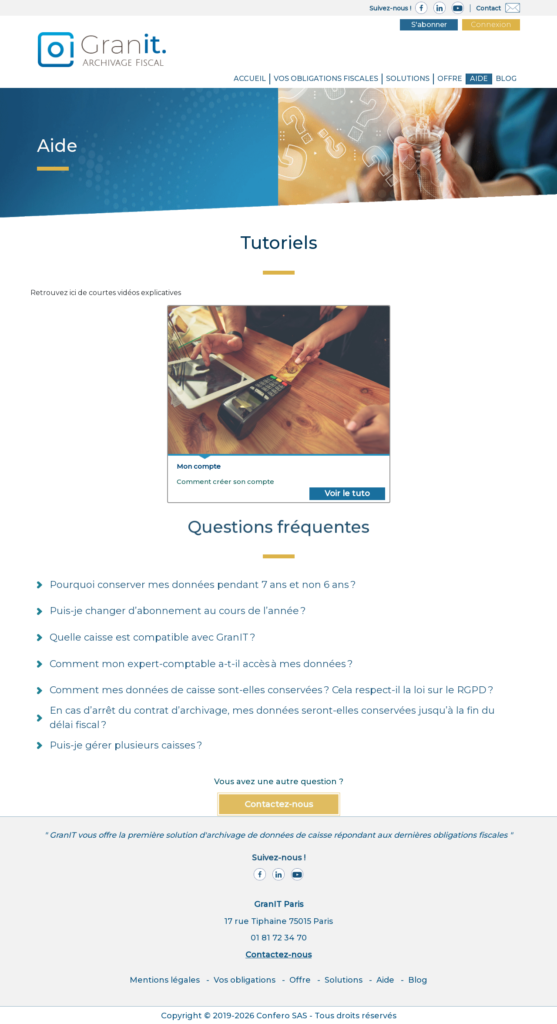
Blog (417, 980)
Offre (449, 78)
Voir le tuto (347, 493)
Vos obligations (244, 980)
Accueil (250, 78)
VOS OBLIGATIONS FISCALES (326, 78)
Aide (479, 78)
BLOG (506, 78)
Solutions (343, 980)
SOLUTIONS (407, 78)
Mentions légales (165, 980)
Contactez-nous (279, 804)
